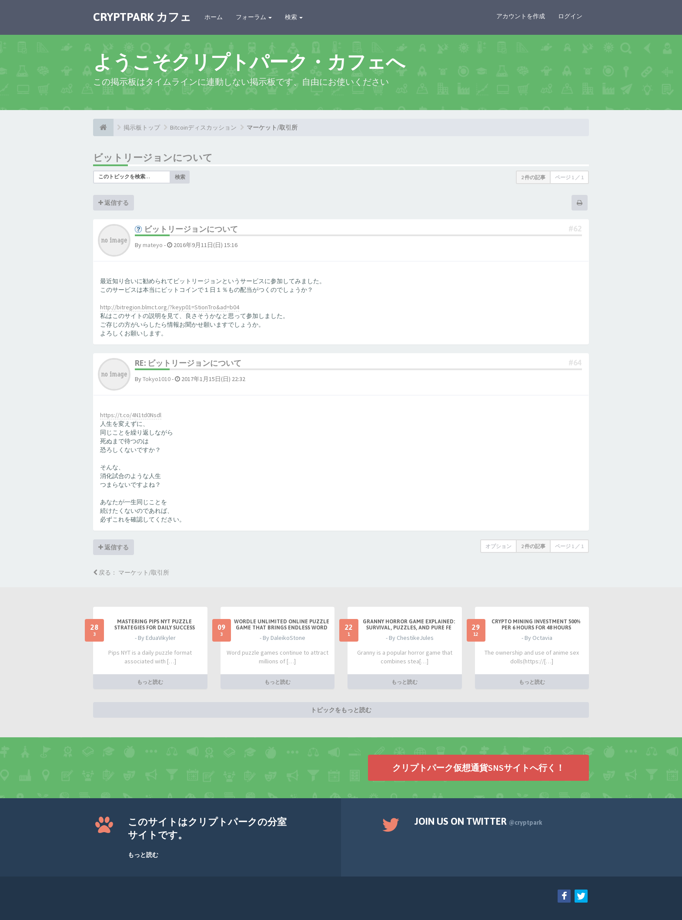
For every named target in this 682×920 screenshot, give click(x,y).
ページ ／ (569, 177)
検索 (294, 17)
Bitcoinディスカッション (203, 127)
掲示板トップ (142, 127)
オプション (498, 546)
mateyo (153, 245)
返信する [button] (113, 203)
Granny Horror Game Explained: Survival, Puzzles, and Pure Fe (409, 625)
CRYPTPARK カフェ (142, 16)
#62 (575, 228)
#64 (575, 362)
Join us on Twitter (478, 821)
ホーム (213, 17)
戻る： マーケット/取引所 (131, 572)
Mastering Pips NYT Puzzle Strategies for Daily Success (154, 625)
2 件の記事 (533, 177)
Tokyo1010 (156, 379)
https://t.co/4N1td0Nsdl (130, 415)
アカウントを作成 (520, 16)
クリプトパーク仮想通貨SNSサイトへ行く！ (478, 767)
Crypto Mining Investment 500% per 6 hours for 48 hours (536, 625)
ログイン (570, 16)
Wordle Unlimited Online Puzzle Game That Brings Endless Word (281, 625)
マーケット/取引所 (272, 127)
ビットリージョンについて (153, 157)
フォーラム (254, 17)
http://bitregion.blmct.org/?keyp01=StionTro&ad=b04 (169, 307)
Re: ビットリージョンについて (188, 363)
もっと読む (150, 681)
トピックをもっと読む (341, 709)
